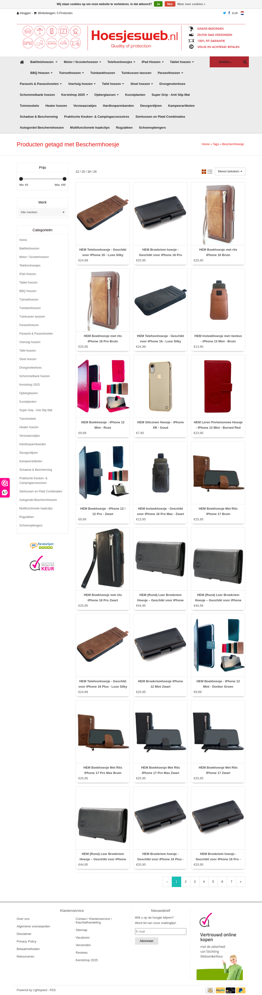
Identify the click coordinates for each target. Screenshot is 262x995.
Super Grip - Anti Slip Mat (171, 95)
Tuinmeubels (29, 105)
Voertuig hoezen (82, 84)
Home (205, 144)
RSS (53, 990)
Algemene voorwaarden (33, 926)
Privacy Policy (26, 941)
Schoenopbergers (152, 127)
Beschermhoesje (233, 144)
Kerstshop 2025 (74, 95)
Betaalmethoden (28, 949)
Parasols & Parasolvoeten (41, 84)
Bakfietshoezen (44, 62)
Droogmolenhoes (172, 84)
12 (77, 171)
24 (95, 171)
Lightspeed (40, 990)
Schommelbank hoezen (37, 95)
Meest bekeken (230, 171)
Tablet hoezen (182, 62)
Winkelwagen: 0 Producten (53, 13)
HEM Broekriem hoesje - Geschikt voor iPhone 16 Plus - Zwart (160, 859)
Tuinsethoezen (71, 73)
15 (83, 171)
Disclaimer (24, 934)
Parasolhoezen (170, 73)
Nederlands (242, 13)
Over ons (23, 919)
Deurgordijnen (151, 105)
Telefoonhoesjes (122, 62)
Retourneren (25, 956)
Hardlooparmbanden (118, 105)
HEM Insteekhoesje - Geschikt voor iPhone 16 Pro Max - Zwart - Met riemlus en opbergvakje (160, 514)
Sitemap (81, 930)
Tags (216, 144)
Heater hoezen (56, 105)
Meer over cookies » (191, 4)
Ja (158, 4)
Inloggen (24, 13)
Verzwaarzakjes (85, 105)
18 (88, 171)
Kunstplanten (135, 95)
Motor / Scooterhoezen (82, 62)
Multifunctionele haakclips (90, 127)
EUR (235, 13)
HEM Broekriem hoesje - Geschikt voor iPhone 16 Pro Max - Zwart (160, 255)
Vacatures (83, 937)
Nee (170, 4)
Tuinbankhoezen (102, 73)
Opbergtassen (106, 95)
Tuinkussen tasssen (136, 73)
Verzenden (83, 945)
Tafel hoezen (113, 84)
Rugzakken (124, 127)
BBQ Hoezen (41, 73)
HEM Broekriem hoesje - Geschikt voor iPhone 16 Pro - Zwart (218, 859)
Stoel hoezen (141, 84)
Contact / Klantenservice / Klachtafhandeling (94, 920)
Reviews (82, 952)
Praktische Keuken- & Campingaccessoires (96, 116)
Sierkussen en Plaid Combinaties (160, 116)
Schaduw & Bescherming (39, 116)
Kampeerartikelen (181, 105)
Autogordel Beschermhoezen (42, 127)
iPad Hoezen (152, 62)
